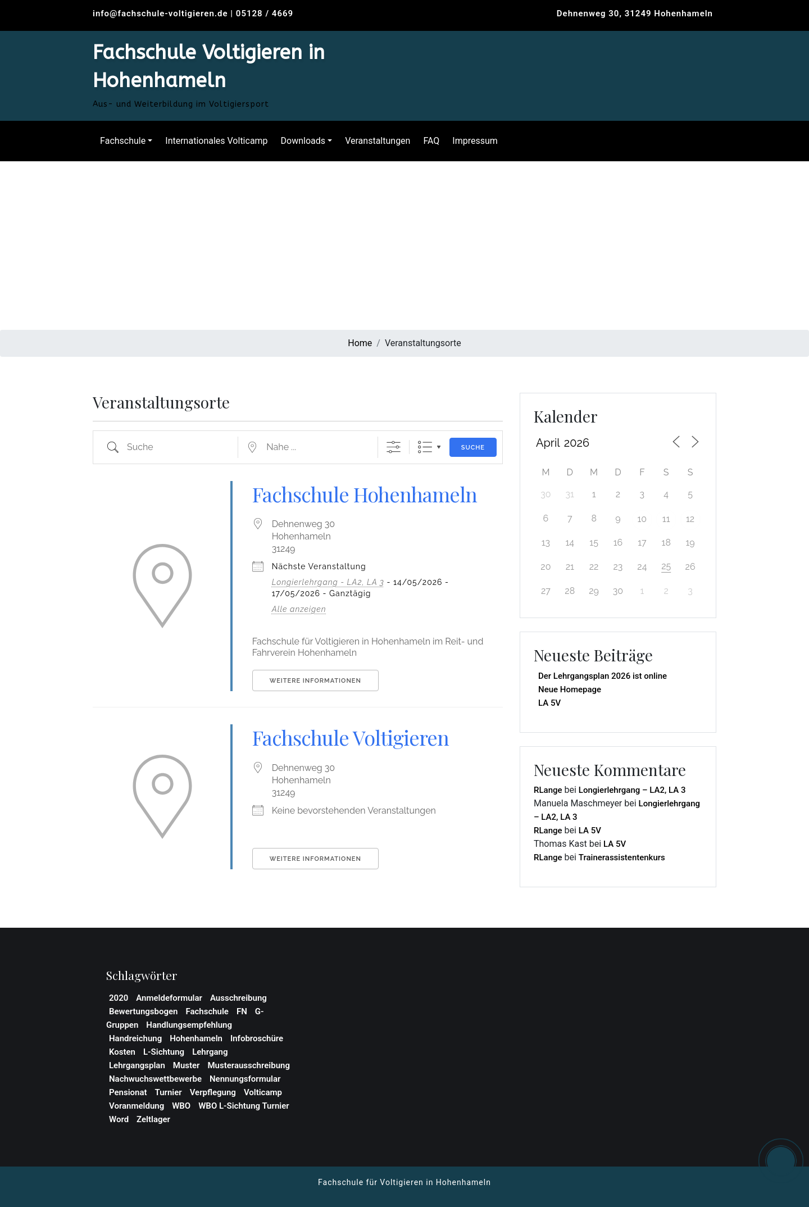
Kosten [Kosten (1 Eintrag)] (122, 1052)
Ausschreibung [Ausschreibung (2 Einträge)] (238, 998)
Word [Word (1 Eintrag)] (119, 1119)
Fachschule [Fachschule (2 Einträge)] (207, 1011)
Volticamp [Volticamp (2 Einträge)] (263, 1092)
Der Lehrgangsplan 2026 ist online (602, 676)
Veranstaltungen (374, 140)
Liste (425, 447)
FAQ (428, 140)
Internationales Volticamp (213, 140)
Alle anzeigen (299, 609)
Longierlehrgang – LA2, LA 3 (632, 790)
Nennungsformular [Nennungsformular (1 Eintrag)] (245, 1079)
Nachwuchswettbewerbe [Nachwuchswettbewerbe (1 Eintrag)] (155, 1079)
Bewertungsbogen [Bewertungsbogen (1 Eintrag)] (143, 1011)
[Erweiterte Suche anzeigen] (394, 447)
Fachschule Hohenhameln (364, 493)
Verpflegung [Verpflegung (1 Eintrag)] (213, 1092)
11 (666, 519)
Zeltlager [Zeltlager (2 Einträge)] (153, 1119)
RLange (548, 790)
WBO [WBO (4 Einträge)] (181, 1106)
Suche (473, 447)
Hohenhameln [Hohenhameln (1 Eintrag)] (196, 1038)
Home (360, 343)
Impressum (472, 140)
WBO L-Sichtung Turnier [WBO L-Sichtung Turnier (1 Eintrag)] (243, 1106)
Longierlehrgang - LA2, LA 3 (328, 582)
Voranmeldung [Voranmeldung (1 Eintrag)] (136, 1106)
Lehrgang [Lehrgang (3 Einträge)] (210, 1052)
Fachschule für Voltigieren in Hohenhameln (404, 1182)
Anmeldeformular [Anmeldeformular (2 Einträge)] (169, 998)
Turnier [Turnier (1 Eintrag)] (168, 1092)
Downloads (300, 140)
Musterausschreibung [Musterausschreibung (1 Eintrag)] (248, 1065)
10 (642, 519)
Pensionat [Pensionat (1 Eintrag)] (128, 1092)
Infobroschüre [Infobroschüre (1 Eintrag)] (256, 1038)
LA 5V (549, 703)
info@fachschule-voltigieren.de (160, 13)
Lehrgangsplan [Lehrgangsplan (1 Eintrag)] (137, 1065)
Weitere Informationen (315, 680)
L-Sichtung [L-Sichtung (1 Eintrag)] (163, 1052)
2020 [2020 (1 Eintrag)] (118, 998)
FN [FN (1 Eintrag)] (242, 1011)
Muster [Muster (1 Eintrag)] (186, 1065)
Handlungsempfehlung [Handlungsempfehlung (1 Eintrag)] (189, 1025)
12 (690, 519)
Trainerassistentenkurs (622, 857)
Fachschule (120, 140)
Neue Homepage (569, 689)
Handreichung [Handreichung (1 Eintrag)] (135, 1038)
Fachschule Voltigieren (350, 737)
